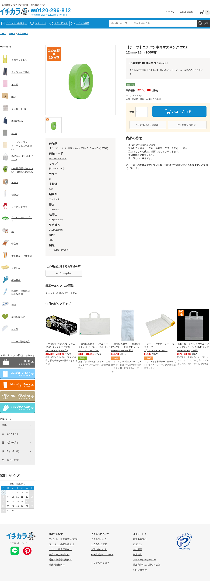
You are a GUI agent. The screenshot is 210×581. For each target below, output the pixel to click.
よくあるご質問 (99, 544)
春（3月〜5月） (10, 433)
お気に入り (40, 23)
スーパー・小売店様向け (61, 544)
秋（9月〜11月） (11, 451)
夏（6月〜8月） (10, 442)
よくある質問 (82, 23)
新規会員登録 (186, 12)
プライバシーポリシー (144, 559)
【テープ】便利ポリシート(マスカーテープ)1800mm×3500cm (159, 347)
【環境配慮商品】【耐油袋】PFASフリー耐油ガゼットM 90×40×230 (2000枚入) (126, 347)
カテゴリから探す (16, 23)
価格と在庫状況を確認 (150, 99)
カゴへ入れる (182, 111)
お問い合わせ (188, 125)
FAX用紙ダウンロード (102, 554)
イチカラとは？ (99, 539)
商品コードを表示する (57, 158)
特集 (4, 425)
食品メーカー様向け (59, 554)
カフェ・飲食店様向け (60, 549)
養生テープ (23, 33)
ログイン (169, 12)
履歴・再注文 (61, 23)
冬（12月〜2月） (11, 460)
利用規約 (137, 554)
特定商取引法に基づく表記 (146, 564)
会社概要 (137, 549)
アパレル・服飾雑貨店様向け (64, 539)
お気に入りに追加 (149, 125)
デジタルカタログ (100, 563)
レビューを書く (64, 273)
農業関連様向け (57, 564)
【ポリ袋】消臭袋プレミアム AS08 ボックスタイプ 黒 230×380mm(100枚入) (60, 347)
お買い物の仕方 (99, 549)
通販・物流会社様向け (60, 559)
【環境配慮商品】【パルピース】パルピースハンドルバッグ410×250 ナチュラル (94, 347)
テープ (12, 33)
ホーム (3, 33)
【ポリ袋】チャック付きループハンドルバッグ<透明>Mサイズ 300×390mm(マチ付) (193, 347)
